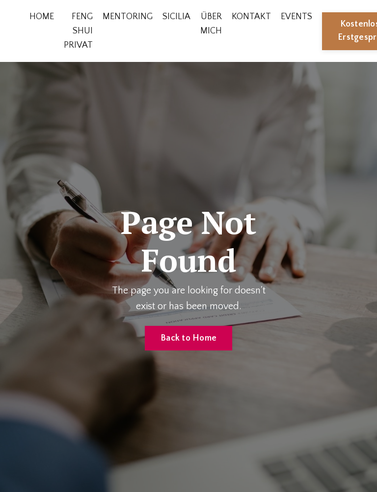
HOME (41, 17)
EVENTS (296, 17)
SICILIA (176, 17)
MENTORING (128, 17)
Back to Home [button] (188, 338)
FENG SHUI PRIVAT (78, 31)
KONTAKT (251, 17)
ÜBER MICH (211, 24)
